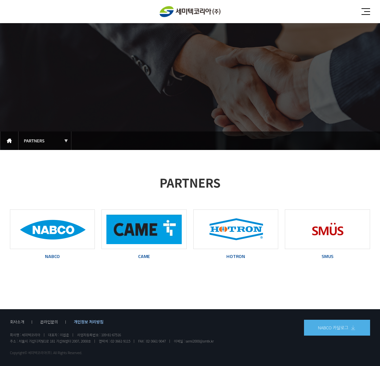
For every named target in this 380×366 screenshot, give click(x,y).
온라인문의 (49, 322)
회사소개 (17, 322)
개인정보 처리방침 (88, 322)
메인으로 (9, 140)
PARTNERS (34, 140)
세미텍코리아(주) (190, 11)
